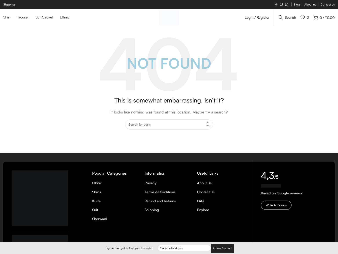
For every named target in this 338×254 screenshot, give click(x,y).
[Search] (287, 18)
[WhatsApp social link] (286, 4)
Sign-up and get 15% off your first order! (129, 248)
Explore (203, 212)
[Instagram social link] (281, 4)
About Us (204, 186)
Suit (95, 212)
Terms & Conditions (160, 194)
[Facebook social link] (276, 4)
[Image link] (40, 200)
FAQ (200, 203)
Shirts (96, 194)
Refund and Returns (160, 203)
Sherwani (99, 221)
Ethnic (97, 186)
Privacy (151, 186)
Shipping (152, 212)
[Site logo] (169, 18)
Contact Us (206, 194)
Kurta (96, 203)
